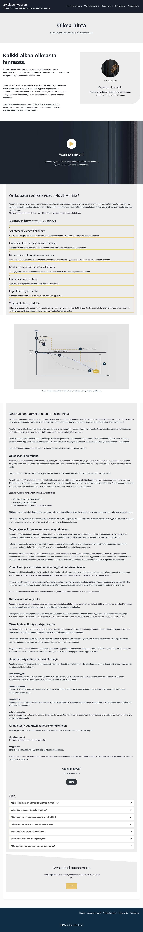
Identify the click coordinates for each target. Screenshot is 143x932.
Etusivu (82, 913)
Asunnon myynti (94, 913)
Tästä (71, 782)
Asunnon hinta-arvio (110, 87)
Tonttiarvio (134, 913)
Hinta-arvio (123, 913)
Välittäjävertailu (109, 913)
